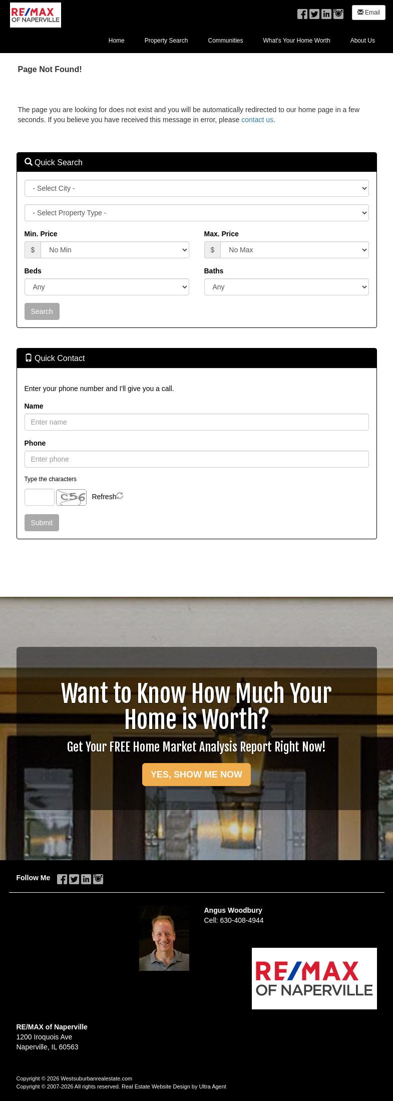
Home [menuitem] (117, 40)
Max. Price (221, 234)
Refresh (104, 497)
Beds (33, 271)
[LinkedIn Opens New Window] (326, 11)
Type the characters (51, 479)
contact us (257, 120)
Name (34, 406)
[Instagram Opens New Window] (338, 11)
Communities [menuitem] (225, 40)
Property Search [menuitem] (166, 40)
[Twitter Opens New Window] (314, 11)
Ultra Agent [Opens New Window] (212, 1086)
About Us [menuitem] (362, 40)
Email (368, 12)
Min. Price (41, 234)
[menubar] (241, 40)
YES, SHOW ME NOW (196, 775)
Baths (214, 271)
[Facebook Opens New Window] (302, 11)
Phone (35, 443)
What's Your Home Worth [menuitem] (296, 40)
